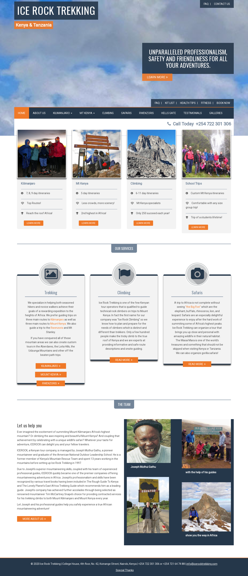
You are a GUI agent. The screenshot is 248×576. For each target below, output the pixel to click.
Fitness (206, 102)
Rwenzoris (146, 113)
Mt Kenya (87, 113)
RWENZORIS (50, 383)
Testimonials (192, 113)
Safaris (126, 113)
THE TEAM (124, 404)
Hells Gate (168, 113)
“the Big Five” (193, 306)
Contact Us (222, 3)
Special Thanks (125, 570)
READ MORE (123, 359)
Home (21, 113)
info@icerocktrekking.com (201, 563)
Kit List (170, 102)
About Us (39, 113)
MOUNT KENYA (51, 374)
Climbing (108, 113)
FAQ (206, 3)
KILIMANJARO (50, 365)
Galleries (215, 113)
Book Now (223, 102)
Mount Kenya (58, 323)
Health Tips (188, 102)
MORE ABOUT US (34, 518)
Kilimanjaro (62, 113)
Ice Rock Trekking (56, 10)
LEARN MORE (157, 77)
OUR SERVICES (124, 248)
